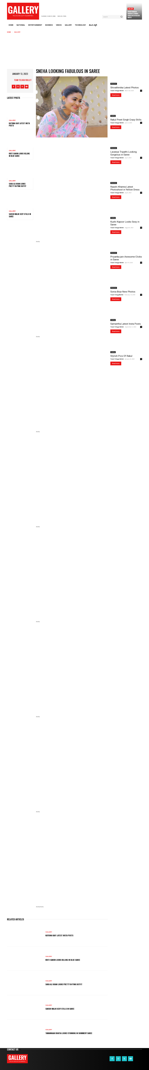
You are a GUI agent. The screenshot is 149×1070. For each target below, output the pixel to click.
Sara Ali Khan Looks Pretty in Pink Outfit (17, 184)
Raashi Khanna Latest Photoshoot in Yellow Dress (124, 188)
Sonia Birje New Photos (122, 291)
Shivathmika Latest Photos (124, 87)
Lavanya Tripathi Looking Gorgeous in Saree (123, 153)
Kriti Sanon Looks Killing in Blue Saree (19, 154)
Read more (116, 95)
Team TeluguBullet (116, 295)
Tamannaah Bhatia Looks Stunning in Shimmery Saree (72, 1033)
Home (9, 32)
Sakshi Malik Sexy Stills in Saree (20, 215)
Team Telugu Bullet (22, 80)
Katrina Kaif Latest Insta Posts (19, 124)
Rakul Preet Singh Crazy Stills (125, 119)
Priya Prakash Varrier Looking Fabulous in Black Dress (134, 15)
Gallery (130, 9)
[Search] (121, 17)
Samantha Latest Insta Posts (125, 323)
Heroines (113, 84)
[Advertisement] (74, 50)
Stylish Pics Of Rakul (121, 356)
